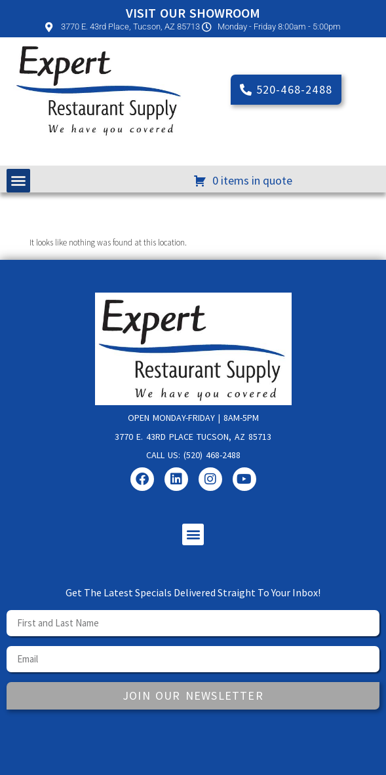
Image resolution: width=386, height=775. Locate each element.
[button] (18, 180)
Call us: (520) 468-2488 (193, 455)
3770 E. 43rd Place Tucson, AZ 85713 (193, 436)
